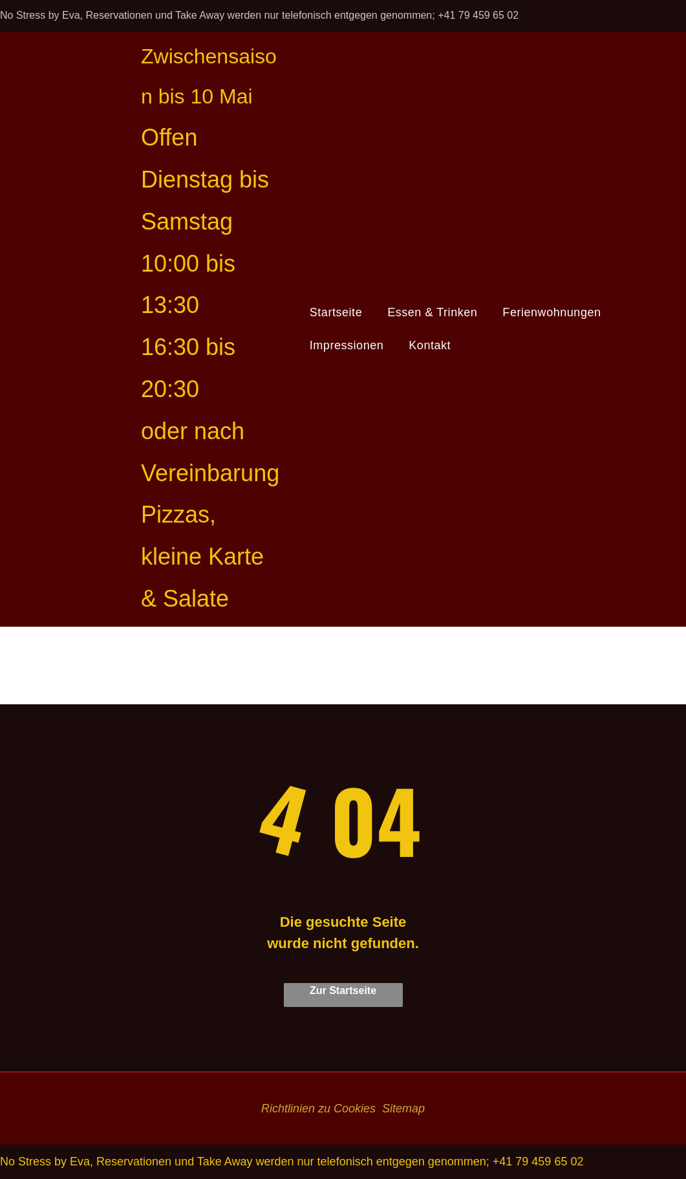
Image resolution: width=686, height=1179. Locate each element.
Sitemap (403, 1108)
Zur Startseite (343, 990)
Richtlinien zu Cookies (318, 1108)
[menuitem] (341, 312)
